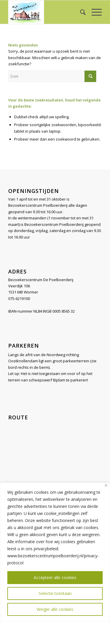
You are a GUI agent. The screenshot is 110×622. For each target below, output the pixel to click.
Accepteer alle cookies (55, 577)
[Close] (106, 485)
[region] (55, 552)
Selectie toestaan (55, 593)
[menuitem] (80, 12)
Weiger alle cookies (55, 609)
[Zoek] (80, 12)
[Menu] (94, 12)
